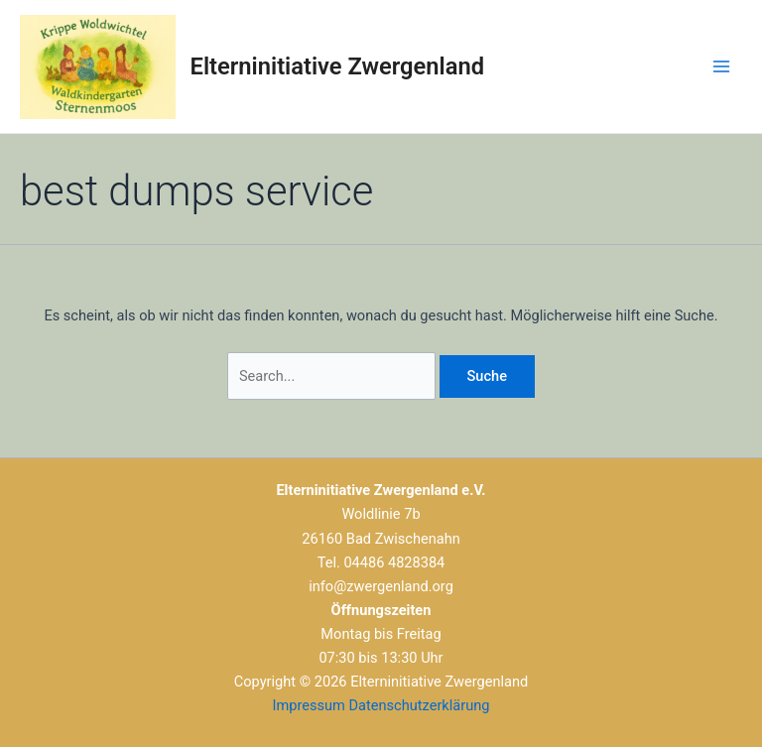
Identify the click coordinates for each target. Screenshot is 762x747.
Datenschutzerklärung (419, 705)
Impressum (309, 705)
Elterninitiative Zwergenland (337, 66)
